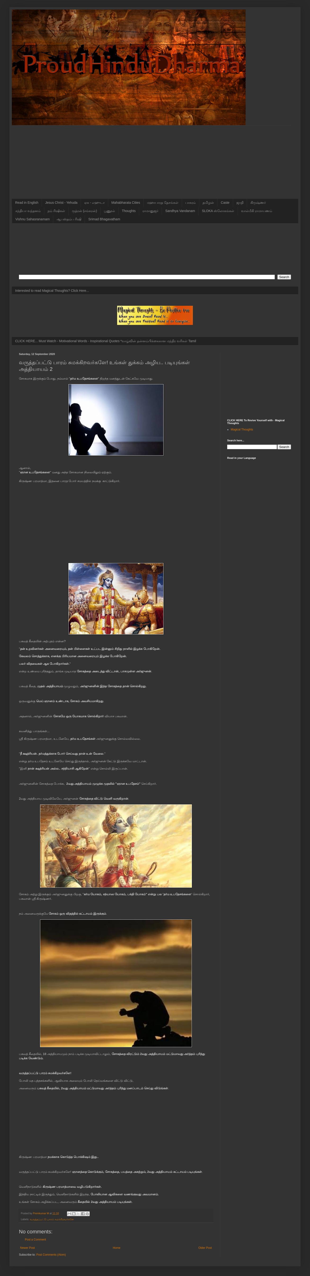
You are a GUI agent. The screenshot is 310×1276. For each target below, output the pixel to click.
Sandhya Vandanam (180, 211)
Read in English (26, 202)
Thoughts (129, 211)
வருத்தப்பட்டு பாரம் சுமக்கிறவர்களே (52, 1219)
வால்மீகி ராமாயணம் (256, 211)
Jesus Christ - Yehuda (61, 202)
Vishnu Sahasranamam (32, 219)
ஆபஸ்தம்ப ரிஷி (69, 219)
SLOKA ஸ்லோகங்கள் (218, 211)
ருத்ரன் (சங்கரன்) (84, 211)
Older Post (205, 1247)
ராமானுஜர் (150, 211)
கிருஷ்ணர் (258, 202)
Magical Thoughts (242, 429)
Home (116, 1247)
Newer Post (27, 1247)
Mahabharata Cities (125, 202)
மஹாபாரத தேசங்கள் (162, 202)
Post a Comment (35, 1239)
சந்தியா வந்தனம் (28, 211)
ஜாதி (240, 202)
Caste (225, 202)
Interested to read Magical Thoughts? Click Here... (52, 290)
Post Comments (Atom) (51, 1254)
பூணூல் (109, 211)
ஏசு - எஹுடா (94, 202)
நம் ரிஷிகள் (56, 211)
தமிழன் (208, 202)
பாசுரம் (190, 202)
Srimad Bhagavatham (104, 219)
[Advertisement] (155, 158)
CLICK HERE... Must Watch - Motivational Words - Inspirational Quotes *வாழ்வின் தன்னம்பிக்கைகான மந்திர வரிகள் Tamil (105, 341)
